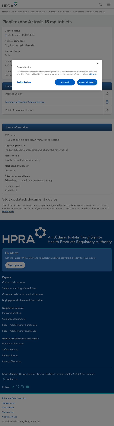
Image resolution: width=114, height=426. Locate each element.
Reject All (65, 82)
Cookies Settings (24, 82)
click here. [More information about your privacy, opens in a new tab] (92, 74)
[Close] (97, 63)
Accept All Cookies (87, 82)
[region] (57, 75)
